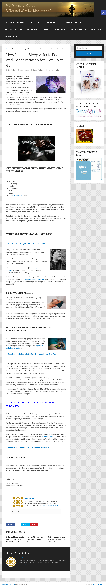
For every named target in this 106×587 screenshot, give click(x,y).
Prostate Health (54, 22)
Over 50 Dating (35, 22)
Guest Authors (38, 70)
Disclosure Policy (78, 30)
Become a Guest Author (37, 30)
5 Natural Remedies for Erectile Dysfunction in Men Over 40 (15, 539)
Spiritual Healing (74, 22)
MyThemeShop (98, 584)
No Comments (53, 70)
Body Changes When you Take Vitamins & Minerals (56, 539)
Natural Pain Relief (13, 30)
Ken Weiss (11, 70)
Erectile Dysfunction (14, 22)
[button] (103, 12)
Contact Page (59, 30)
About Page (96, 30)
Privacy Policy (11, 37)
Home (8, 49)
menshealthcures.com (50, 505)
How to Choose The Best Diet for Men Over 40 (36, 539)
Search (89, 54)
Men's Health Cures (8, 584)
